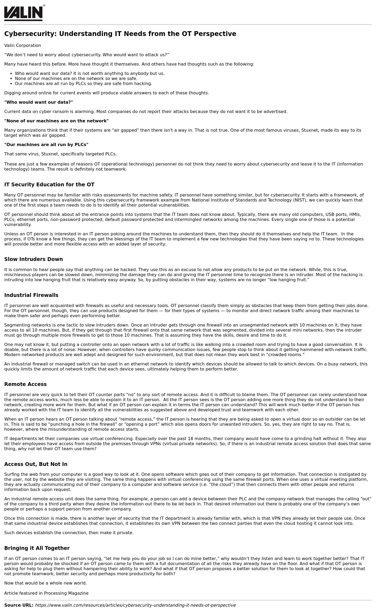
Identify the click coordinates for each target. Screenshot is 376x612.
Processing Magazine (66, 593)
